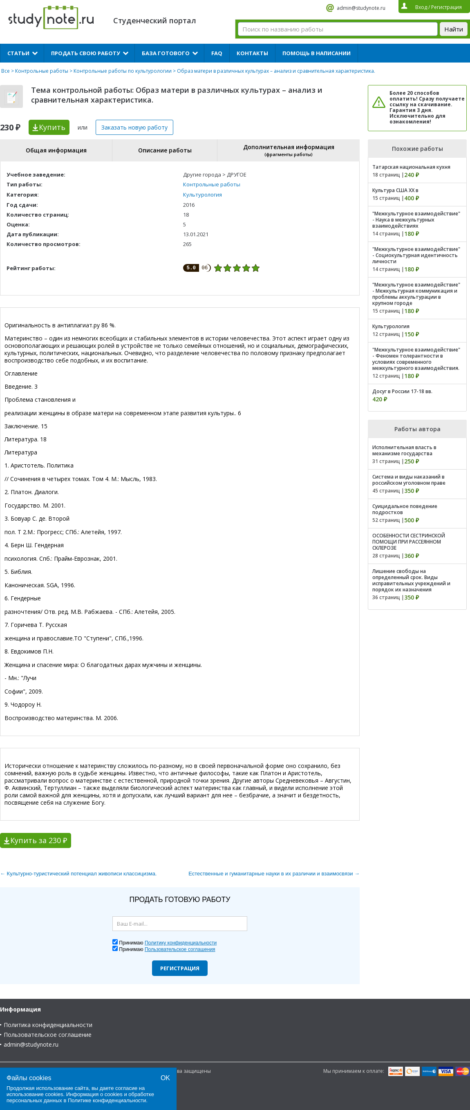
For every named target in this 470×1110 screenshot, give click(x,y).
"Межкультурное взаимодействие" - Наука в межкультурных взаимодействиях (416, 219)
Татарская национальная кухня (411, 166)
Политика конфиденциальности (48, 1025)
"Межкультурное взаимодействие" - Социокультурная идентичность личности (416, 255)
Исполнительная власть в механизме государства (404, 450)
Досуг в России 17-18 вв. (402, 391)
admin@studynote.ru (361, 7)
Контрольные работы (41, 70)
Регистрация (179, 968)
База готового (166, 53)
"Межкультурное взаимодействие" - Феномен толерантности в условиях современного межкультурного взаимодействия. (416, 358)
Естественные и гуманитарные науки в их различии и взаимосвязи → (274, 874)
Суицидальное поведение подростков (404, 509)
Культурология (202, 194)
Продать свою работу (85, 53)
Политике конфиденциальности (107, 1100)
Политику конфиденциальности (181, 943)
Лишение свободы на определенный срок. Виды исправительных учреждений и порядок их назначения (411, 580)
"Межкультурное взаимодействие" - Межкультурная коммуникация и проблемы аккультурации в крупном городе (416, 294)
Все (5, 70)
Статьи (18, 53)
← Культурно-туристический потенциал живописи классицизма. (78, 874)
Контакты (252, 53)
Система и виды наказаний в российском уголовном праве (408, 479)
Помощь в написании (316, 53)
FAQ (216, 53)
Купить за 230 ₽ (38, 840)
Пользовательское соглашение (48, 1034)
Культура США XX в (395, 190)
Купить (52, 127)
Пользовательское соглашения (180, 949)
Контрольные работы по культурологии (123, 70)
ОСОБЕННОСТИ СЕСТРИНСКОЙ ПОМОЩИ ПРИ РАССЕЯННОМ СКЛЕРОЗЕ (408, 541)
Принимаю (168, 943)
